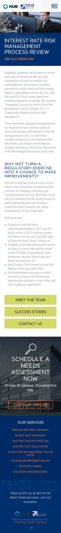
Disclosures (42, 522)
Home (7, 34)
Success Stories (30, 312)
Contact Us (30, 323)
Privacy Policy (20, 522)
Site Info (31, 522)
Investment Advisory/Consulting (31, 441)
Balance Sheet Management (30, 435)
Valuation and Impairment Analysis (30, 460)
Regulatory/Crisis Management (30, 472)
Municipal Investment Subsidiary (30, 430)
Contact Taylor (30, 405)
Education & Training (30, 466)
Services (15, 34)
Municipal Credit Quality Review (30, 446)
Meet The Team (30, 300)
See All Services (19, 59)
